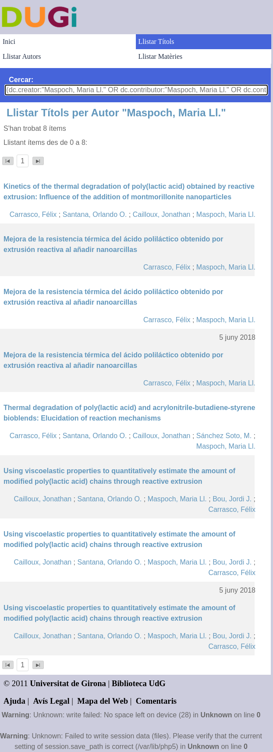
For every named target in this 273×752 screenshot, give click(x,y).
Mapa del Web (102, 700)
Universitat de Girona (68, 683)
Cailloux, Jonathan (162, 214)
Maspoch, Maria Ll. (225, 214)
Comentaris (156, 700)
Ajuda (14, 700)
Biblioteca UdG (139, 683)
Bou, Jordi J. (232, 499)
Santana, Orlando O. (95, 214)
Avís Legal (51, 700)
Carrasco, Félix (33, 214)
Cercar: (21, 79)
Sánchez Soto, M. (224, 435)
